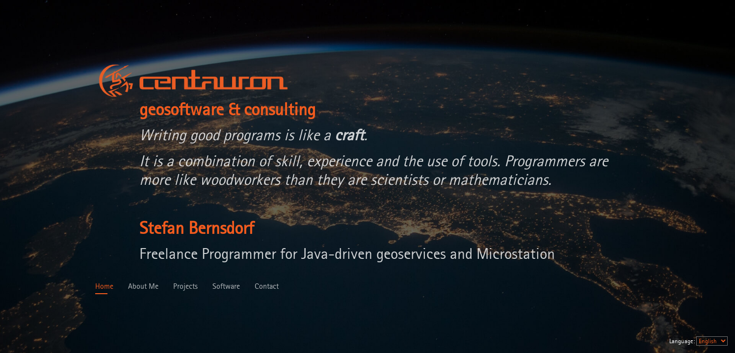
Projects (185, 286)
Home (104, 286)
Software (226, 286)
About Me (143, 286)
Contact (267, 286)
